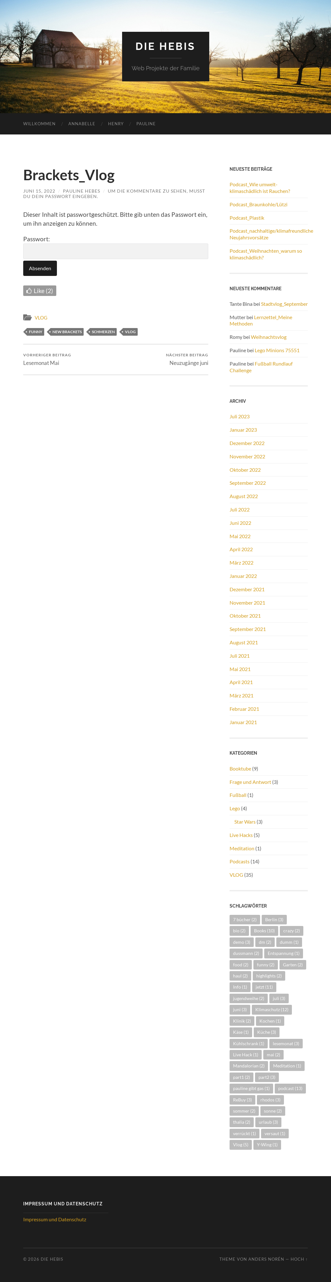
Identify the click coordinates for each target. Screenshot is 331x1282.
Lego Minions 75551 (277, 350)
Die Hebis (165, 46)
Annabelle (81, 123)
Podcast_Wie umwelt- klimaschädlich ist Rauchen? (260, 187)
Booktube (240, 768)
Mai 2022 (240, 536)
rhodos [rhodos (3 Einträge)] (270, 1099)
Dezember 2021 (247, 589)
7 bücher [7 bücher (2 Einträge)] (245, 919)
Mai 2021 (240, 669)
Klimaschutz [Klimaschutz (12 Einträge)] (271, 1009)
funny (35, 331)
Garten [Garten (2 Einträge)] (293, 964)
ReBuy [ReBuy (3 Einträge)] (242, 1099)
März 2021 (241, 695)
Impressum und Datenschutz (54, 1219)
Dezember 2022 (247, 443)
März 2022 (241, 562)
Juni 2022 (240, 523)
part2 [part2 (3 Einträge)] (267, 1077)
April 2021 (241, 682)
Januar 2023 (243, 430)
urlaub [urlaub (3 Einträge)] (268, 1122)
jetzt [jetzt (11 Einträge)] (264, 987)
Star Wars (245, 822)
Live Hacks (241, 835)
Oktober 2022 (245, 470)
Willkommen (39, 123)
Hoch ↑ (299, 1259)
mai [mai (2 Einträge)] (273, 1054)
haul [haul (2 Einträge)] (240, 975)
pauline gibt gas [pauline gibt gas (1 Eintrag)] (251, 1088)
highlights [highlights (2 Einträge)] (269, 975)
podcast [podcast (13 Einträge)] (290, 1088)
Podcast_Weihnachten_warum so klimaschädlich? (266, 254)
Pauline (146, 123)
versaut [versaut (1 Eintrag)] (275, 1133)
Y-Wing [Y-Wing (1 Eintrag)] (267, 1144)
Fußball (238, 795)
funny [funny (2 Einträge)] (265, 964)
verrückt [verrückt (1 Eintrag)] (244, 1133)
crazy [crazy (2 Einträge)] (291, 930)
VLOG (41, 317)
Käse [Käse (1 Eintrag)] (241, 1032)
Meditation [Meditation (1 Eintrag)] (287, 1065)
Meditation (242, 848)
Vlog (130, 331)
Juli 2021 (240, 656)
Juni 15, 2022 (39, 191)
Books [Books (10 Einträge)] (264, 930)
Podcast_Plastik (247, 218)
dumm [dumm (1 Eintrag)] (289, 942)
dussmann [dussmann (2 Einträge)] (246, 953)
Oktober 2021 (245, 616)
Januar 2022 (243, 576)
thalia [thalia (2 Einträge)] (241, 1122)
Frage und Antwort (250, 782)
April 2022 (241, 549)
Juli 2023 (240, 416)
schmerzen (103, 331)
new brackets (67, 331)
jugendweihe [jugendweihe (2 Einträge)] (248, 998)
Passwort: (115, 247)
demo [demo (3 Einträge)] (241, 942)
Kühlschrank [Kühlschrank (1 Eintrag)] (248, 1043)
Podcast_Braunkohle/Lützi (258, 204)
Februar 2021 (244, 709)
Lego (235, 808)
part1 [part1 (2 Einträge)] (241, 1077)
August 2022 (244, 496)
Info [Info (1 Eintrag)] (240, 987)
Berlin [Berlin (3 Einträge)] (274, 919)
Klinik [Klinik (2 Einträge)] (242, 1021)
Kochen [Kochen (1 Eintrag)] (270, 1021)
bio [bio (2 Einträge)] (239, 930)
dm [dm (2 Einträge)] (265, 942)
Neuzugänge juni (187, 359)
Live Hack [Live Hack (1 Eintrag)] (245, 1054)
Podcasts (240, 861)
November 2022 (247, 456)
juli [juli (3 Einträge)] (279, 998)
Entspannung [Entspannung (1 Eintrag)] (284, 953)
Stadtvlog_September (284, 304)
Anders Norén (266, 1259)
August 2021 (244, 642)
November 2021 (247, 603)
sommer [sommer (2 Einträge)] (244, 1111)
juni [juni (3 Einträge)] (240, 1009)
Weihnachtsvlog (268, 337)
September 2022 (248, 483)
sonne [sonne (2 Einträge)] (273, 1111)
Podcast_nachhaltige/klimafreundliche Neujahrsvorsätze (269, 234)
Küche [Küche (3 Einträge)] (266, 1032)
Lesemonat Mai (47, 359)
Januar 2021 (243, 722)
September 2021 (248, 629)
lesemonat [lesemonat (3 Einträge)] (286, 1043)
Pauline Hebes (81, 191)
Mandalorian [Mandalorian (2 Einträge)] (249, 1065)
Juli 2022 (240, 509)
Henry (116, 123)
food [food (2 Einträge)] (240, 964)
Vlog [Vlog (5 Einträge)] (240, 1144)
